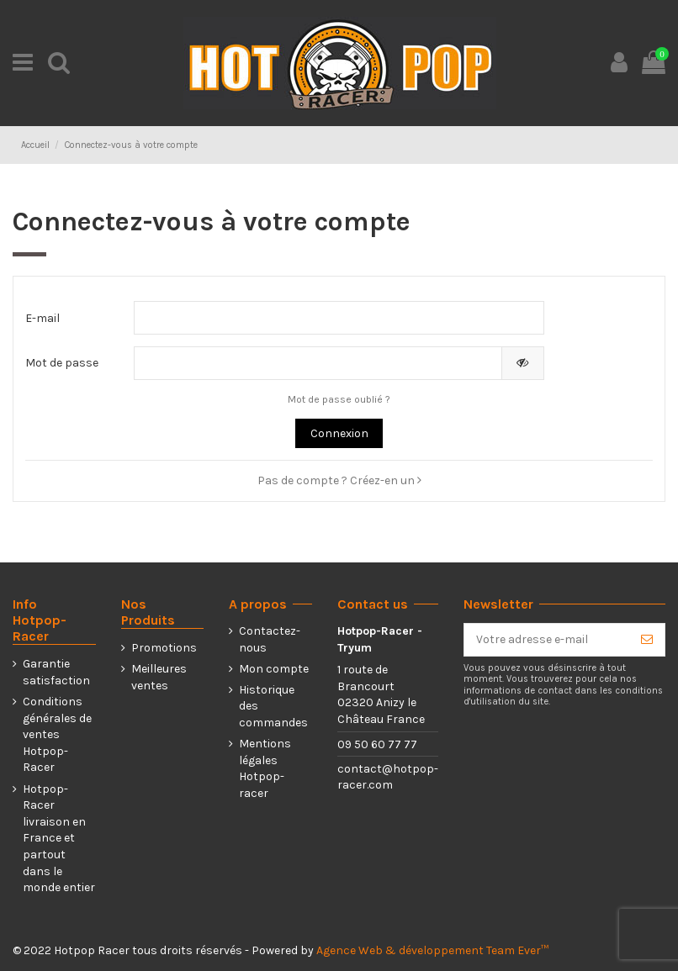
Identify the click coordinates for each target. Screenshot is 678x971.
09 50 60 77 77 (377, 744)
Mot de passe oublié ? (339, 399)
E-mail (42, 318)
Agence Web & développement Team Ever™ (432, 950)
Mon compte (274, 669)
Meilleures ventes (159, 677)
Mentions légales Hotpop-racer (265, 768)
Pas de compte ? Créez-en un (339, 480)
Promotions (164, 648)
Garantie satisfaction (56, 672)
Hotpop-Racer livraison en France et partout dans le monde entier (59, 838)
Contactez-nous (269, 639)
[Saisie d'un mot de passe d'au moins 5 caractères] (317, 363)
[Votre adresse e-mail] (546, 640)
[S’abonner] (647, 640)
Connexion (339, 433)
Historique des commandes (273, 706)
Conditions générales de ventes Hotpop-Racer (57, 734)
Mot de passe (61, 363)
